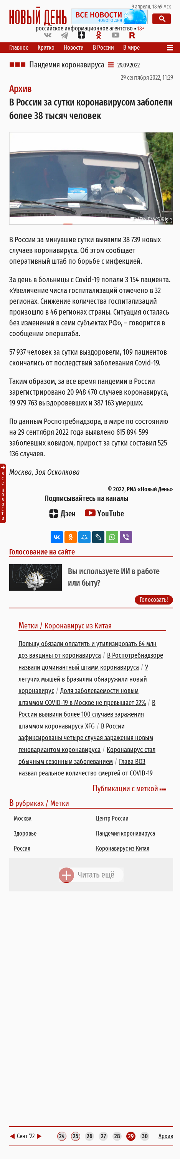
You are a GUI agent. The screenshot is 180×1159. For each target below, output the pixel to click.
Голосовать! (154, 599)
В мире (131, 47)
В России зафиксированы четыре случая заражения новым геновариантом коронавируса (85, 738)
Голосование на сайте (42, 551)
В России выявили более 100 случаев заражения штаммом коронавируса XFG (86, 714)
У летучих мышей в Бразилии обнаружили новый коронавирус (83, 679)
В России (103, 47)
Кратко (46, 47)
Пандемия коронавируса (66, 64)
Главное (18, 47)
